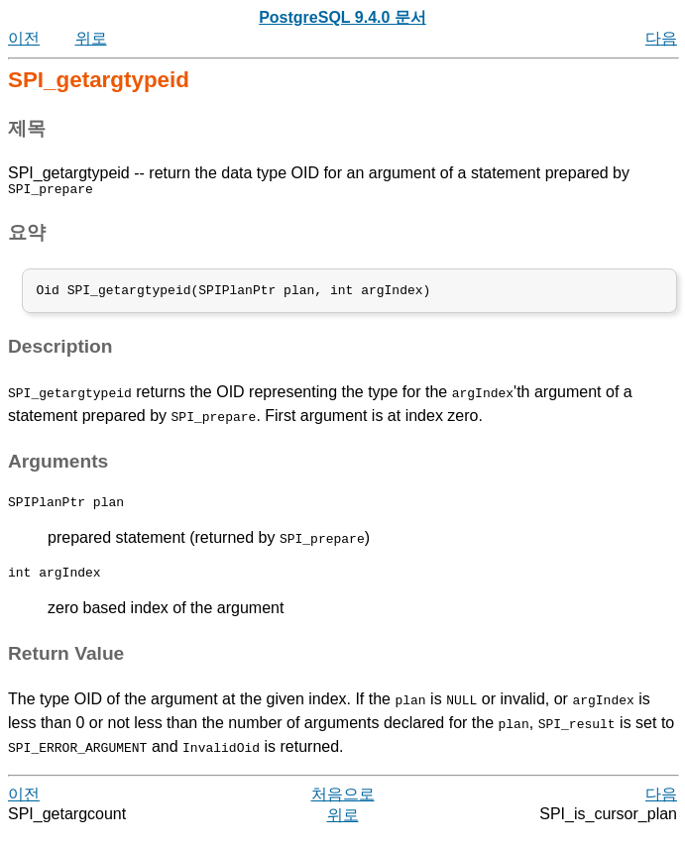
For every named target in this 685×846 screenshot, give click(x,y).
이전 (24, 38)
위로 (91, 38)
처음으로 (343, 805)
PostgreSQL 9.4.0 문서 (342, 17)
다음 (661, 38)
